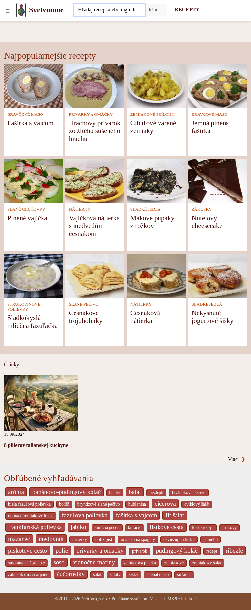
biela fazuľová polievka (29, 504)
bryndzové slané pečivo (98, 504)
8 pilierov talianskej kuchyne (36, 445)
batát (135, 491)
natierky (79, 539)
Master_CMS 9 (163, 598)
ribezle (234, 550)
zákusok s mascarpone (28, 574)
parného (210, 539)
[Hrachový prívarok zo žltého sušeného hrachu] (94, 85)
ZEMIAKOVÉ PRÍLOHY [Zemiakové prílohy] (152, 114)
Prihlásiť (189, 598)
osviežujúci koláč (179, 539)
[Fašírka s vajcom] (33, 85)
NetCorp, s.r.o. (94, 598)
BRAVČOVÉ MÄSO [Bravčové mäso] (25, 114)
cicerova (165, 503)
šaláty (115, 574)
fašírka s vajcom (136, 515)
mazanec (19, 538)
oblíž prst (103, 539)
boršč (64, 504)
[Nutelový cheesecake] (217, 180)
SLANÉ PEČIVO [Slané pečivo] (84, 304)
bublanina (137, 504)
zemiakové (174, 562)
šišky (133, 574)
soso (59, 562)
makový (229, 527)
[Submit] (156, 10)
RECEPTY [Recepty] (187, 9)
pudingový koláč (177, 550)
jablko (78, 527)
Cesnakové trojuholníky (86, 316)
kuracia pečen (107, 527)
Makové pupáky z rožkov (152, 221)
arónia (16, 491)
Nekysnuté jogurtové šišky (213, 316)
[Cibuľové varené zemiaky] (156, 85)
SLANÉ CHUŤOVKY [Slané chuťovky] (26, 209)
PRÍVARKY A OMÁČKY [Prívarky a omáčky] (91, 114)
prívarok (139, 551)
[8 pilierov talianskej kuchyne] (41, 402)
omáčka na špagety (138, 539)
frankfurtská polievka (35, 527)
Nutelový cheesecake (207, 221)
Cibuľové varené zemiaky (153, 126)
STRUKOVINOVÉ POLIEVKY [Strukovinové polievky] (24, 307)
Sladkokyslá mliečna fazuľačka (33, 321)
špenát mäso (158, 574)
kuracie (134, 527)
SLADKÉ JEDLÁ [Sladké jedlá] (145, 209)
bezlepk (156, 492)
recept (211, 551)
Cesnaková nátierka (145, 316)
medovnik (51, 538)
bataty (114, 492)
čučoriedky (71, 574)
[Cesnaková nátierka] (156, 275)
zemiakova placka (140, 562)
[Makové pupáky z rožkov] (156, 180)
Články (11, 364)
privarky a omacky (100, 550)
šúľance (184, 574)
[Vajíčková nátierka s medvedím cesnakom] (94, 180)
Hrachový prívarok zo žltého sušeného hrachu (95, 130)
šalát (97, 574)
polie (62, 550)
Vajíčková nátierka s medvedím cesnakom (94, 225)
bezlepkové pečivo (189, 492)
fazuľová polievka (84, 515)
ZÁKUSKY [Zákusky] (202, 209)
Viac (236, 459)
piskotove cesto (27, 550)
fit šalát (174, 515)
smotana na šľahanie (26, 562)
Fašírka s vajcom (31, 123)
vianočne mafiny (94, 562)
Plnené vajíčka (27, 217)
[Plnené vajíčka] (33, 180)
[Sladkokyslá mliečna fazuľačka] (33, 275)
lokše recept (203, 527)
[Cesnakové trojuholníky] (94, 275)
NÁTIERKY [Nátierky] (79, 209)
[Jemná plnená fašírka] (217, 85)
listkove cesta (167, 527)
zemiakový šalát (206, 562)
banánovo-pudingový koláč (66, 491)
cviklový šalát (196, 504)
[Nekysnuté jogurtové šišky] (217, 275)
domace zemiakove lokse (30, 515)
